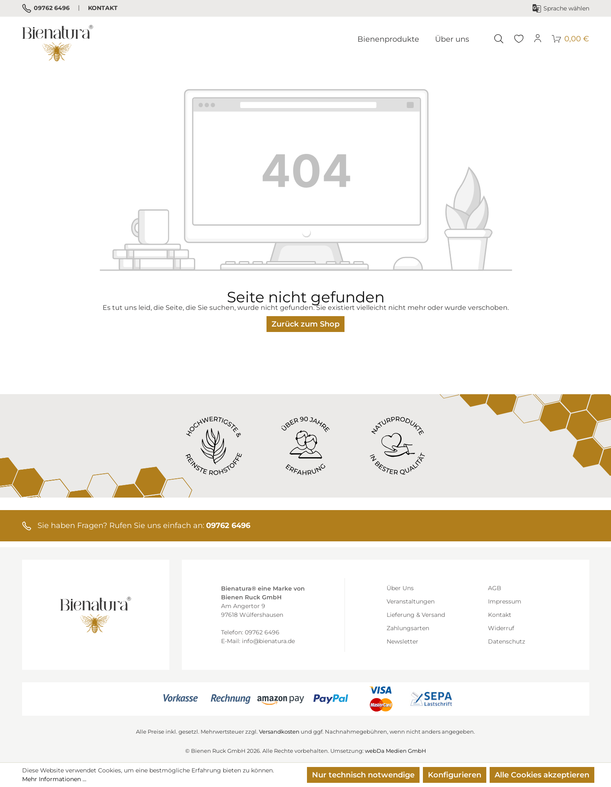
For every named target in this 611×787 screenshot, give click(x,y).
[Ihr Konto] (538, 38)
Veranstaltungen (411, 601)
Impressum (504, 601)
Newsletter (402, 641)
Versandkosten (279, 731)
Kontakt (103, 8)
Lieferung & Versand (416, 615)
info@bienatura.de (268, 641)
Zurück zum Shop (305, 324)
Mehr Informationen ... (54, 779)
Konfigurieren (454, 774)
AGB (494, 588)
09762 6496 (46, 8)
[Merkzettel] (519, 38)
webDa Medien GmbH (395, 750)
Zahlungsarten (408, 628)
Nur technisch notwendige (363, 774)
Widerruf (501, 628)
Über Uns (400, 588)
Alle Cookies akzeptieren (542, 774)
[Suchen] (499, 38)
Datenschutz (506, 641)
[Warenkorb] (570, 38)
